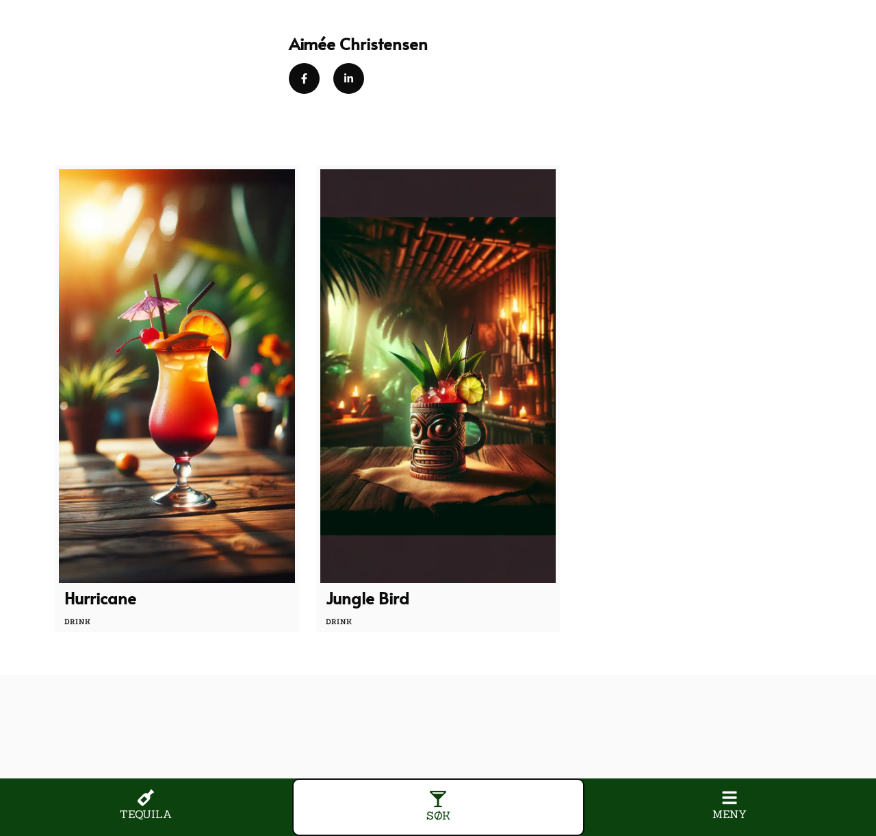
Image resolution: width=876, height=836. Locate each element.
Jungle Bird (367, 598)
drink (77, 621)
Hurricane (100, 598)
